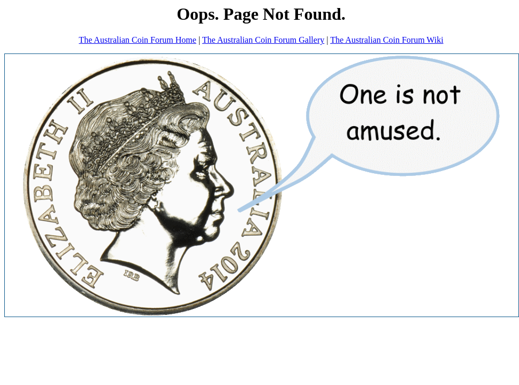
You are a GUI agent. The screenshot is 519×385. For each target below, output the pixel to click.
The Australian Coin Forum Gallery (263, 39)
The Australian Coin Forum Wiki (387, 39)
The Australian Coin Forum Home (137, 39)
